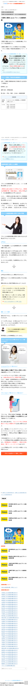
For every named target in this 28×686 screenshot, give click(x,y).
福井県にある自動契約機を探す (9, 629)
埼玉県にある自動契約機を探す (9, 611)
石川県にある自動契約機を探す (9, 627)
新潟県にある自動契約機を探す (9, 619)
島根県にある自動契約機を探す (9, 652)
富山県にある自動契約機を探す (9, 625)
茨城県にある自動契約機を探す (9, 606)
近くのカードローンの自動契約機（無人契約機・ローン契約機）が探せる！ (14, 683)
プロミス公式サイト (6, 139)
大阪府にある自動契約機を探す (9, 642)
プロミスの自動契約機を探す (6, 494)
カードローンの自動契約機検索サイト (14, 680)
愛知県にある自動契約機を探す (9, 635)
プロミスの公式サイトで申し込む (13, 301)
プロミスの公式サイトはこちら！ (11, 72)
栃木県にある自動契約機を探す (9, 608)
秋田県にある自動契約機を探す (9, 600)
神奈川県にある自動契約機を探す (9, 617)
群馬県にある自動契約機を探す (9, 610)
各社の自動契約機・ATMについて (9, 587)
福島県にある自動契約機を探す (9, 604)
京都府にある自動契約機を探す (9, 640)
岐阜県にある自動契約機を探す (9, 631)
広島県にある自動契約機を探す (9, 656)
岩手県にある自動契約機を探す (9, 596)
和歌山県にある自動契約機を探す (9, 648)
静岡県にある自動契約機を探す (9, 633)
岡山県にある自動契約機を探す (9, 654)
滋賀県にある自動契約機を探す (9, 638)
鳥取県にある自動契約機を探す (9, 650)
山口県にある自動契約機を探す (9, 658)
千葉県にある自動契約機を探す (9, 613)
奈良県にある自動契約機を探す (9, 646)
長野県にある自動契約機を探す (9, 623)
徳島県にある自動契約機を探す (9, 659)
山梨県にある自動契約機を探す (9, 621)
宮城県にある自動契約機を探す (9, 598)
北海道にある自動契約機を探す (9, 592)
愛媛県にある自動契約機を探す (9, 663)
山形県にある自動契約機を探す (9, 602)
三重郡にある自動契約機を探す (21, 492)
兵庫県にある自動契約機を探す (9, 644)
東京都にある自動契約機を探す (9, 615)
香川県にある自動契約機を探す (9, 661)
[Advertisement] (14, 473)
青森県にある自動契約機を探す (9, 594)
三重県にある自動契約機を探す (8, 492)
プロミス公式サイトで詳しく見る (14, 453)
